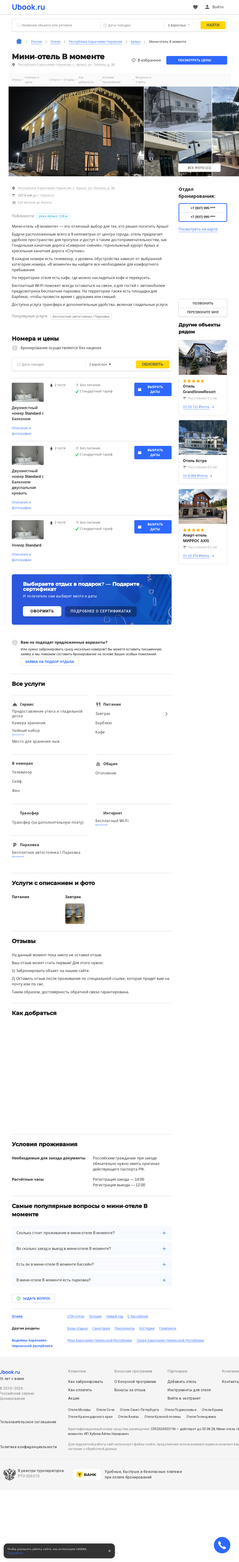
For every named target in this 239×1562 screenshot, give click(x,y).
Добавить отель (182, 1381)
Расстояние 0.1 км (200, 398)
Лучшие (95, 1316)
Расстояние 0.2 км (200, 467)
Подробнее (15, 1553)
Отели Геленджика (201, 1417)
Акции (73, 1398)
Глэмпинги (167, 1328)
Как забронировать (85, 1381)
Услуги (55, 79)
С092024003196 (163, 1429)
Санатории (101, 1328)
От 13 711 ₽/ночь (196, 407)
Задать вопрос (33, 1298)
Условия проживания (111, 80)
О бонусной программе (135, 1381)
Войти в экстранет (184, 1398)
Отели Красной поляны (163, 1417)
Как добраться (86, 80)
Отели (17, 1316)
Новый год (114, 1316)
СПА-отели (75, 1316)
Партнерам (177, 1371)
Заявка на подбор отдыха (49, 662)
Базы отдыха (77, 1328)
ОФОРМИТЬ (42, 611)
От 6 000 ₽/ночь (195, 476)
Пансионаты (125, 1328)
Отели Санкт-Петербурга (139, 1410)
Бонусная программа (133, 1371)
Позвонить (203, 303)
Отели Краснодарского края (90, 1417)
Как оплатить (80, 1390)
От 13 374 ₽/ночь (196, 556)
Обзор (16, 79)
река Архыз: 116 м (53, 216)
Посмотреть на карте (198, 229)
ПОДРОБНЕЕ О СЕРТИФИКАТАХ (101, 611)
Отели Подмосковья (180, 1410)
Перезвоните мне (203, 312)
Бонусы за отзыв (130, 1390)
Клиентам (77, 1371)
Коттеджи (146, 1328)
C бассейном (138, 1316)
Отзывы (69, 79)
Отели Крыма (212, 1410)
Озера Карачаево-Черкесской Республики (170, 1340)
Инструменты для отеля (189, 1390)
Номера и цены (32, 80)
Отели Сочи (105, 1410)
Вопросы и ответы (143, 80)
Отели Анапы (128, 1417)
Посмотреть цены (194, 60)
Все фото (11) (199, 168)
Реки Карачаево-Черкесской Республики (99, 1340)
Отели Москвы (79, 1410)
